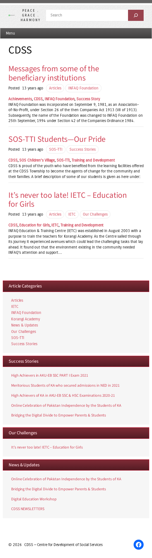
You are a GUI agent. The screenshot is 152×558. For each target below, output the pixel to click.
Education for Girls (34, 225)
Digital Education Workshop (33, 499)
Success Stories (82, 149)
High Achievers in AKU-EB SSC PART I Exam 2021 (49, 376)
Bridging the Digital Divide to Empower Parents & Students (58, 415)
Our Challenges (95, 214)
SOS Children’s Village (37, 160)
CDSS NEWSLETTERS (27, 509)
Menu (10, 33)
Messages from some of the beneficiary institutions (53, 73)
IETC (72, 214)
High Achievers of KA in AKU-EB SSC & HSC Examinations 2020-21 (63, 396)
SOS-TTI (55, 149)
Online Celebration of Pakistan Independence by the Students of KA (66, 406)
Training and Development (93, 160)
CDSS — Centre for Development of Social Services (63, 544)
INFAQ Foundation (83, 88)
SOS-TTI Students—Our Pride (56, 139)
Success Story (88, 99)
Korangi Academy (25, 319)
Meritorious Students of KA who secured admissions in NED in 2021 (65, 386)
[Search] (136, 15)
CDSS (38, 99)
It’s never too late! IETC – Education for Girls (67, 200)
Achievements (20, 99)
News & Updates (24, 325)
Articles (55, 88)
